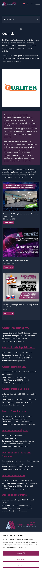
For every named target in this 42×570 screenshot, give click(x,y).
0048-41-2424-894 (23, 402)
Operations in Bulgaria (15, 430)
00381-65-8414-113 (25, 486)
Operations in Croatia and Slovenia (16, 454)
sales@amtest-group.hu (15, 341)
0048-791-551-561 (24, 508)
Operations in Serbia (13, 475)
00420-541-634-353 (24, 358)
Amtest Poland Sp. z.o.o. (15, 388)
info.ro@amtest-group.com (18, 383)
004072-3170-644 (24, 380)
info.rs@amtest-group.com (18, 489)
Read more (8, 223)
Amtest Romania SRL (14, 366)
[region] (21, 551)
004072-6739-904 (24, 444)
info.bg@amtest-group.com (18, 447)
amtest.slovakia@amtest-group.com (21, 424)
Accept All (21, 553)
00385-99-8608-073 (25, 467)
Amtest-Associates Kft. (15, 327)
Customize (21, 559)
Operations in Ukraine (14, 494)
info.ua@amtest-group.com (18, 511)
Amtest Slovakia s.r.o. (14, 411)
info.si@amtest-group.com (18, 469)
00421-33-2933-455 (24, 422)
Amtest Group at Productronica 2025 (16, 260)
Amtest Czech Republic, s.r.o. (18, 347)
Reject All (21, 565)
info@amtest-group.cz (16, 361)
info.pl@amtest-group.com (18, 405)
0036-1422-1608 (18, 338)
